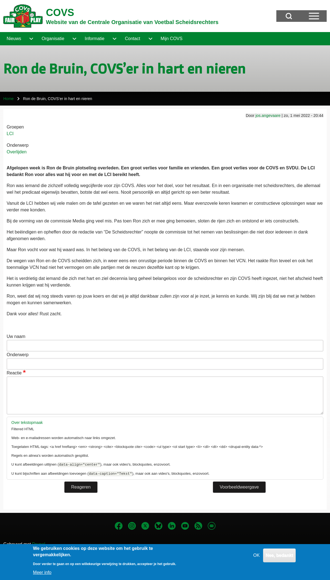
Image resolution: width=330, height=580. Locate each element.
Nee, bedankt (279, 559)
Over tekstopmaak (27, 422)
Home (8, 98)
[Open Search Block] (288, 16)
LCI (10, 133)
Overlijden (17, 151)
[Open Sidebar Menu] (314, 16)
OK (256, 559)
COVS (60, 12)
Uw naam (16, 336)
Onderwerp (17, 145)
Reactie (14, 373)
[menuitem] (13, 38)
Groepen (15, 127)
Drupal (38, 544)
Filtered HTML (22, 429)
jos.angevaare (268, 115)
